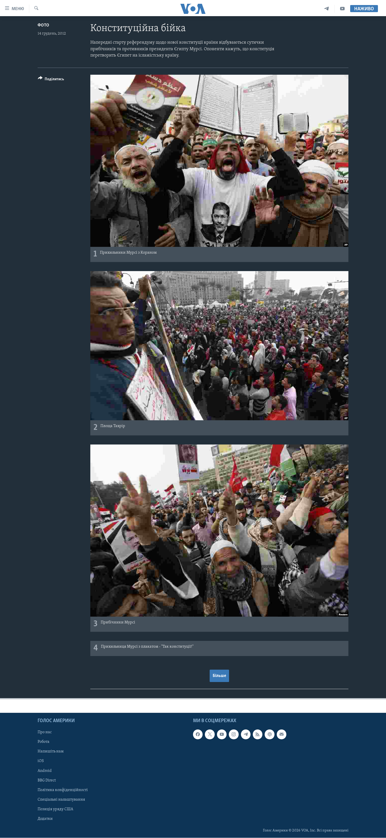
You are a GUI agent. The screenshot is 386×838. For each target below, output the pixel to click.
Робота (43, 742)
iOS (41, 761)
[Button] (51, 80)
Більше (219, 675)
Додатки (45, 819)
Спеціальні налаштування (61, 800)
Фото (43, 25)
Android (45, 771)
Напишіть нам (51, 752)
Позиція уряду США (55, 809)
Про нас (45, 732)
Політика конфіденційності (63, 790)
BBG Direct (47, 780)
